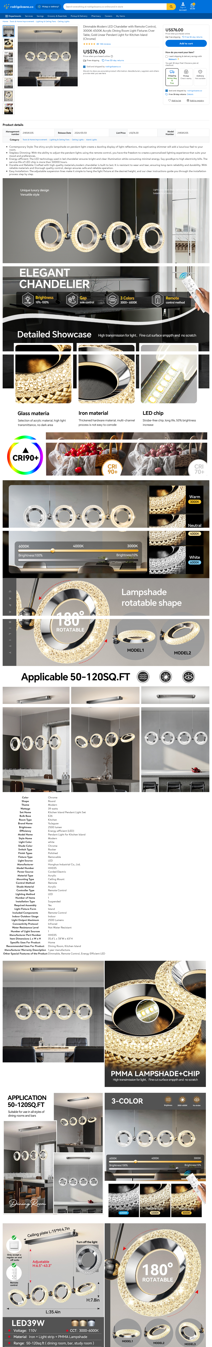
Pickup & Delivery (79, 15)
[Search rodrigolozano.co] (115, 6)
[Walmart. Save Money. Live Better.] (18, 7)
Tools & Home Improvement (22, 21)
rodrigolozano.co (113, 66)
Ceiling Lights (63, 21)
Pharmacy (96, 15)
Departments (13, 15)
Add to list (174, 100)
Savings (40, 15)
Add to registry (195, 100)
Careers (108, 15)
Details (190, 94)
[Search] (171, 6)
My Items (120, 15)
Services (29, 15)
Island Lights (91, 139)
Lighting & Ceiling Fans (46, 21)
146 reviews (105, 44)
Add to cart (186, 43)
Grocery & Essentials (57, 15)
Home (5, 21)
